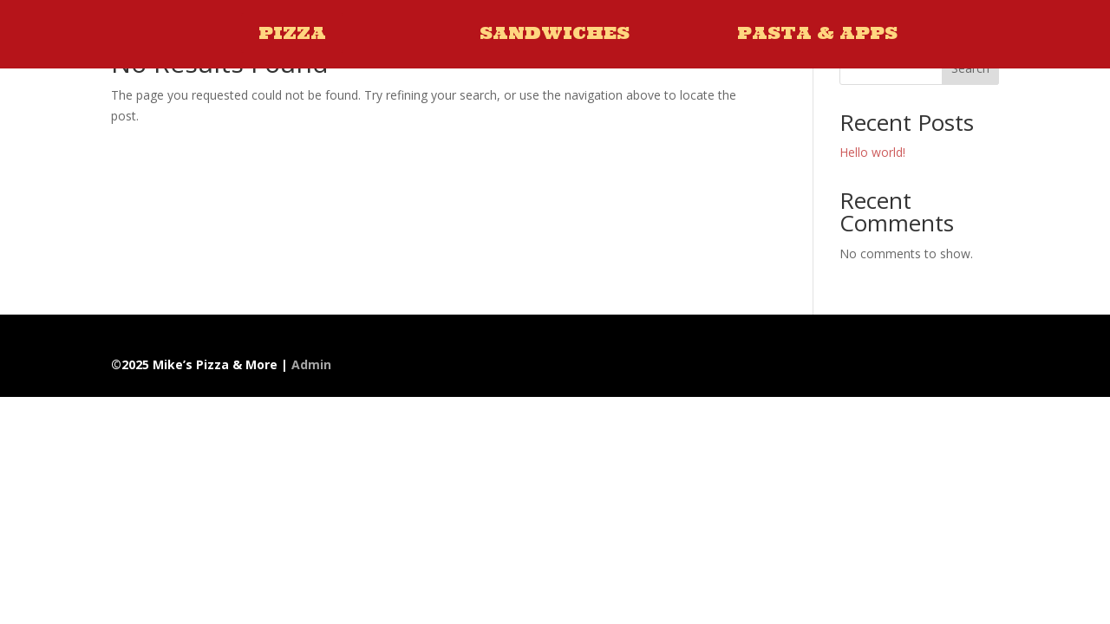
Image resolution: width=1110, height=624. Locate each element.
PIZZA (292, 32)
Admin (311, 364)
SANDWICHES (555, 32)
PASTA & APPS (817, 32)
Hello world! (872, 152)
